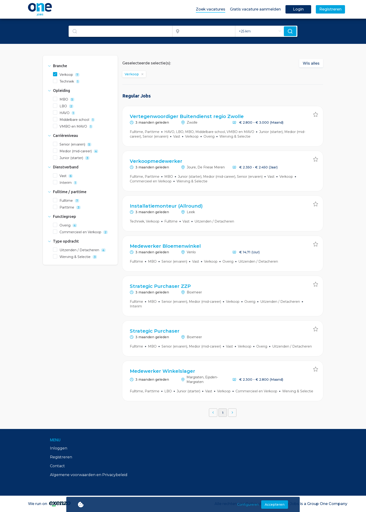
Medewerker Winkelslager (162, 371)
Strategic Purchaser (154, 331)
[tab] (80, 65)
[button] (80, 65)
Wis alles (311, 63)
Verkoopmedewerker (156, 161)
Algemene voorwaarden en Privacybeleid (88, 475)
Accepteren (275, 504)
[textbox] (120, 31)
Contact (57, 466)
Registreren (61, 457)
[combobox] (120, 31)
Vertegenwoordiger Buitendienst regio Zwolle (187, 116)
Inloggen (58, 448)
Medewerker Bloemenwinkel (165, 246)
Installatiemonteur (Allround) (166, 206)
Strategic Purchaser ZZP (160, 286)
